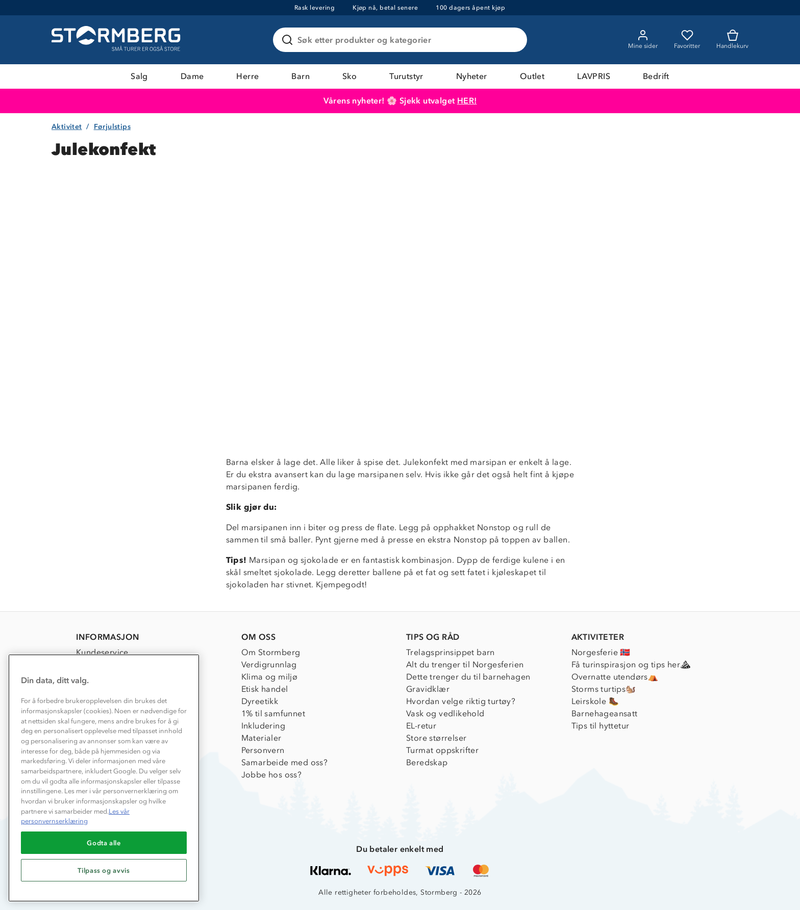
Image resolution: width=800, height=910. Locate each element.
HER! (467, 101)
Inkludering (263, 726)
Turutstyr (406, 76)
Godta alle (104, 843)
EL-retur (421, 726)
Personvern (263, 750)
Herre (247, 76)
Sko (349, 76)
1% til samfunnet (273, 713)
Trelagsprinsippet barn (450, 652)
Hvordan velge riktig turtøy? (460, 701)
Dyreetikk (260, 701)
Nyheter (471, 76)
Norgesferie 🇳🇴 (601, 652)
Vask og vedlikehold (445, 713)
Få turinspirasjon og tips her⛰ (631, 664)
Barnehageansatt (604, 713)
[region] (103, 778)
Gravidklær (427, 689)
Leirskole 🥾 (595, 701)
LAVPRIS (593, 76)
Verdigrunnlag (269, 664)
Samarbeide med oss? (284, 762)
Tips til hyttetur (600, 726)
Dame (192, 76)
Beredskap (427, 762)
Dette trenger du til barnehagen (468, 677)
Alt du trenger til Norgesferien (464, 664)
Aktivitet (67, 126)
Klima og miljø (269, 677)
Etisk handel (264, 689)
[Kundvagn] (732, 40)
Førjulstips (112, 126)
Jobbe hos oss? (271, 774)
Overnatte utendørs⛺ (615, 677)
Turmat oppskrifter (442, 750)
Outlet (532, 76)
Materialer (261, 738)
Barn (300, 76)
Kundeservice (102, 652)
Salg (139, 76)
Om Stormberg (271, 652)
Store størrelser (436, 738)
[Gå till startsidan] (117, 40)
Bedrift (656, 76)
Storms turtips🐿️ (603, 689)
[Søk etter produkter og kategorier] (402, 40)
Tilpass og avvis (104, 870)
